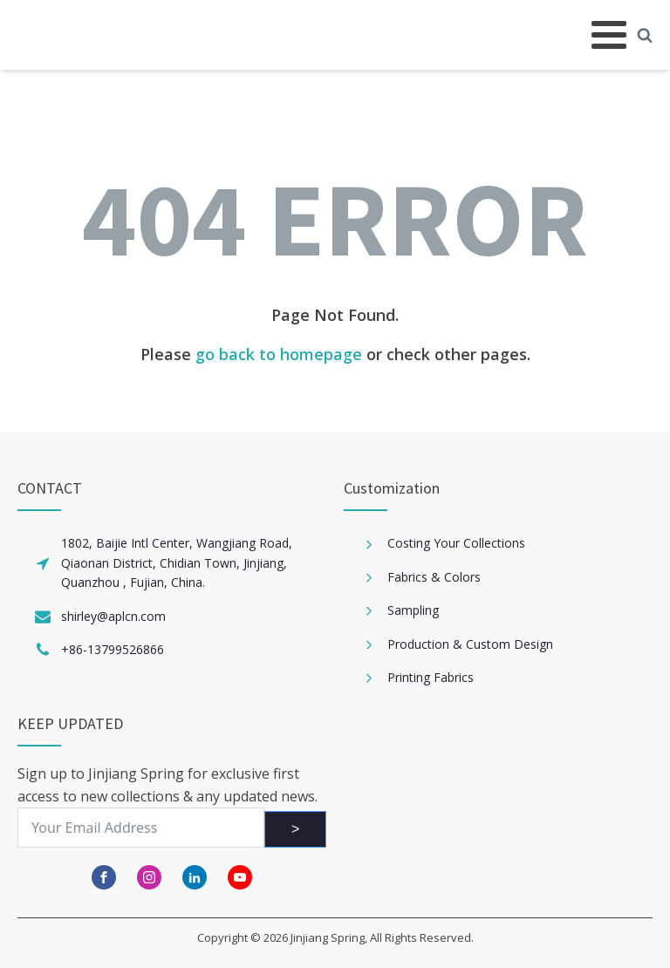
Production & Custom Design (470, 644)
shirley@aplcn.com (113, 616)
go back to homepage (278, 354)
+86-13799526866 (112, 649)
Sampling (413, 610)
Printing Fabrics (430, 677)
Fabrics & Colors (434, 577)
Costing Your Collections (456, 543)
